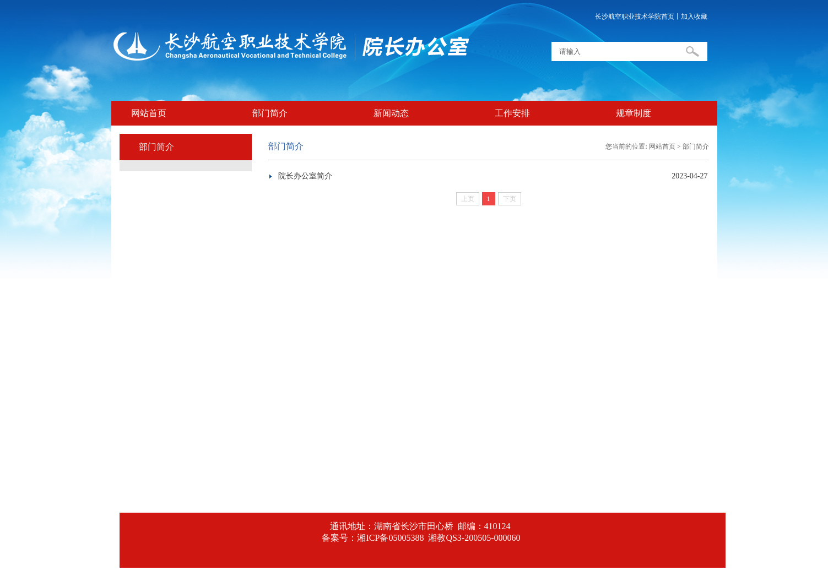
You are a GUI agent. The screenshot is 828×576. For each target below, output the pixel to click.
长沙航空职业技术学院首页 (634, 16)
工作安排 (512, 113)
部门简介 (270, 113)
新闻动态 (391, 113)
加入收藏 (694, 16)
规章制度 (633, 113)
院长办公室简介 (305, 176)
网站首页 (148, 113)
